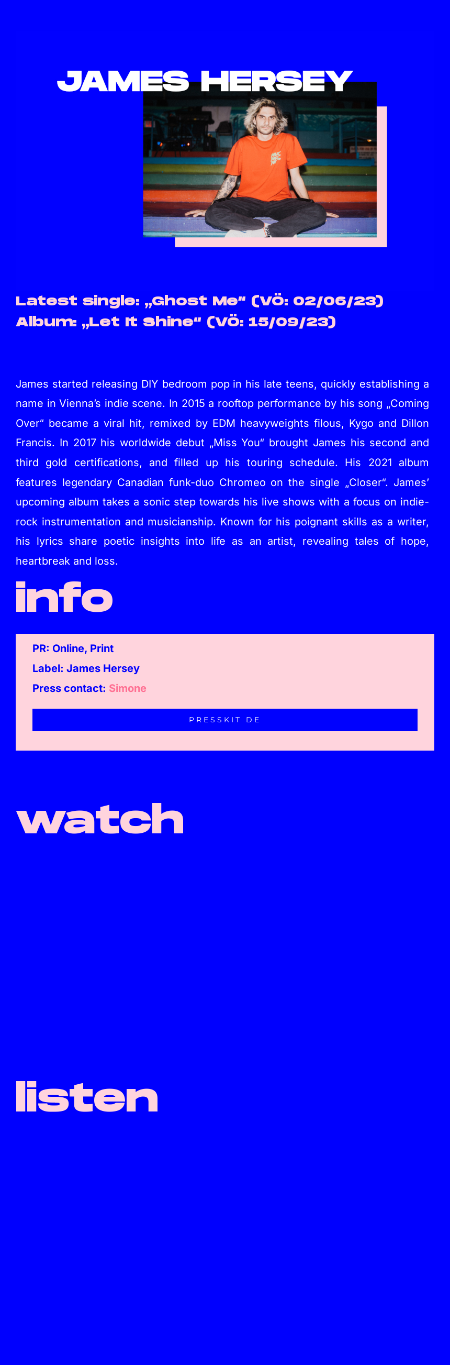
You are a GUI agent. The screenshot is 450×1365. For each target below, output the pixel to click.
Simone (128, 688)
